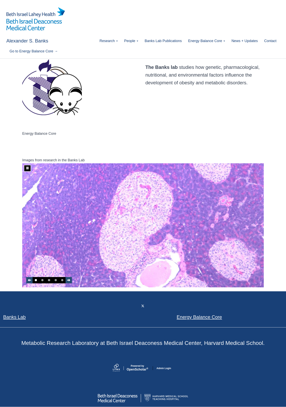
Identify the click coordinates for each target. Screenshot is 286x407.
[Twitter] (143, 306)
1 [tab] (36, 280)
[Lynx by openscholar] (120, 368)
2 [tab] (42, 280)
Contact (270, 41)
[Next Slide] (69, 280)
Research (109, 41)
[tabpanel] (143, 225)
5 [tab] (62, 280)
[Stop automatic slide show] (27, 168)
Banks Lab (14, 317)
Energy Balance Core (206, 41)
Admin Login (164, 368)
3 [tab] (49, 280)
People (131, 41)
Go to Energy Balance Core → (34, 51)
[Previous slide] (29, 280)
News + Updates (244, 41)
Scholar (137, 368)
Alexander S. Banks (27, 40)
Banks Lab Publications (163, 41)
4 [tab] (56, 280)
